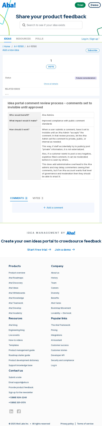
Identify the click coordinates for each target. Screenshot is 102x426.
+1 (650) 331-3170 (17, 402)
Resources (23, 38)
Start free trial (39, 249)
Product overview (17, 273)
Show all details (51, 84)
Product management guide (22, 350)
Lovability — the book (61, 313)
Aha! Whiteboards (17, 293)
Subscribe (92, 50)
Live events (14, 335)
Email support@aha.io (19, 382)
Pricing (54, 330)
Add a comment (53, 207)
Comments (19, 198)
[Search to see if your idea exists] (52, 25)
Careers (55, 288)
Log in (54, 365)
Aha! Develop (15, 308)
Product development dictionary (24, 360)
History (54, 278)
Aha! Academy (15, 313)
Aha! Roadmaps (16, 278)
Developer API (58, 355)
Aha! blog (13, 325)
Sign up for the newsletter (21, 392)
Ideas (7, 38)
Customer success (60, 345)
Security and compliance (62, 360)
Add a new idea (11, 50)
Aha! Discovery (16, 283)
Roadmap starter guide (19, 355)
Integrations (56, 335)
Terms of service (85, 424)
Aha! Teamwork (16, 303)
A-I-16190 (19, 46)
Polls (39, 38)
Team (53, 283)
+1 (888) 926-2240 (18, 397)
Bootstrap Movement (61, 308)
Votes (38, 198)
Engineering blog (17, 330)
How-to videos (16, 340)
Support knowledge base (20, 365)
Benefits (55, 298)
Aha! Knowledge (16, 298)
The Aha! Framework (60, 325)
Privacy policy (67, 424)
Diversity (55, 293)
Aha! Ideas (13, 288)
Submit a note (15, 377)
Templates (14, 345)
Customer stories (59, 350)
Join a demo (65, 249)
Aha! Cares (56, 303)
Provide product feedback (21, 387)
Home (7, 46)
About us (55, 273)
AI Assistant (56, 340)
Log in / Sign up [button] (90, 38)
